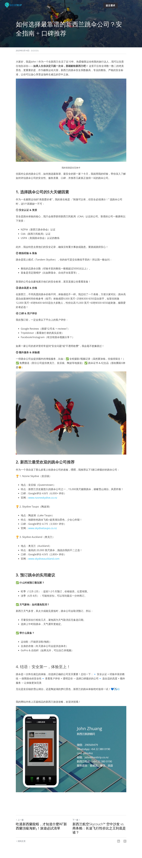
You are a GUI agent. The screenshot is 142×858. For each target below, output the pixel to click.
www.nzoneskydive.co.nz (42, 497)
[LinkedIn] (118, 841)
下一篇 (76, 819)
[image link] (14, 5)
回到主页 (21, 841)
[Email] (125, 841)
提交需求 (110, 5)
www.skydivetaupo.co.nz (42, 528)
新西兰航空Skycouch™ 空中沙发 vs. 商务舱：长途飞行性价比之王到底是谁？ (99, 828)
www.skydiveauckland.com (44, 558)
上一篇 (20, 819)
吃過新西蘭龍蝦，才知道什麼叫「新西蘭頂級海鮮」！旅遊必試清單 (41, 826)
